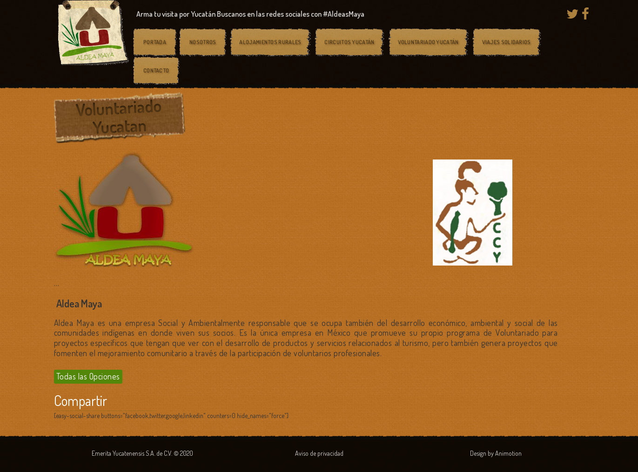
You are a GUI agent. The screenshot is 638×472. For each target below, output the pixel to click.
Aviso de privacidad (319, 453)
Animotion (508, 453)
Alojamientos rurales (270, 42)
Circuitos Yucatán (349, 42)
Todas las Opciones (88, 376)
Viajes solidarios (506, 42)
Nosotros (202, 42)
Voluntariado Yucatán (428, 42)
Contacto (156, 70)
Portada (154, 42)
